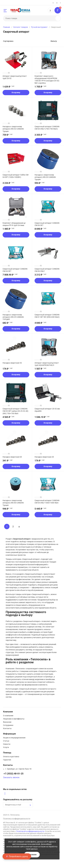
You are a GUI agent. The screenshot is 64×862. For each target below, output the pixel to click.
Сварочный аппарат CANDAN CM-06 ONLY (47, 270)
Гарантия (7, 760)
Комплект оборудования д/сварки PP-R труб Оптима (14, 224)
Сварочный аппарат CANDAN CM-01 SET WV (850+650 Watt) (47, 316)
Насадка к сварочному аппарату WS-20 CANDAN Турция (45, 177)
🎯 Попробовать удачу (17, 856)
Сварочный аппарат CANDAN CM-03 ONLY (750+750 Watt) (47, 127)
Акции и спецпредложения (14, 738)
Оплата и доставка (11, 757)
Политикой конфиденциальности (30, 831)
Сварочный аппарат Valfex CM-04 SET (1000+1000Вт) (16, 176)
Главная (6, 27)
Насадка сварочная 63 (12, 457)
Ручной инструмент (39, 27)
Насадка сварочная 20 (44, 457)
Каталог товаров (20, 27)
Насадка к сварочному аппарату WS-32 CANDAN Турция (13, 128)
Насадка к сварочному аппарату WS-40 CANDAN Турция (13, 502)
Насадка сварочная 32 (12, 363)
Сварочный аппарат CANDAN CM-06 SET (47, 224)
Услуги (6, 747)
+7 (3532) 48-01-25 (50, 10)
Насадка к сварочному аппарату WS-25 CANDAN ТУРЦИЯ (13, 317)
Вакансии (7, 722)
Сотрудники (8, 725)
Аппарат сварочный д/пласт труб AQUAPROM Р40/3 (47, 364)
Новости (6, 744)
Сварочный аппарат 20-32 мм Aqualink (47, 410)
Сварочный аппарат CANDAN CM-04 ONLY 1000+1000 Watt (47, 501)
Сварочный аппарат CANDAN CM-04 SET (15, 270)
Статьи (6, 741)
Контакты (7, 728)
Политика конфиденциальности (16, 819)
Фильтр (54, 41)
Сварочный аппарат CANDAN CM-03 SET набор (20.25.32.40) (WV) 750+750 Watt (15, 411)
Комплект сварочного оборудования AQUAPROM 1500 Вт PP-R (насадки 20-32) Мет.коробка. (47, 79)
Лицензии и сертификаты (13, 719)
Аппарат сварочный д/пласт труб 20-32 (15, 77)
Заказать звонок (11, 777)
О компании (8, 716)
